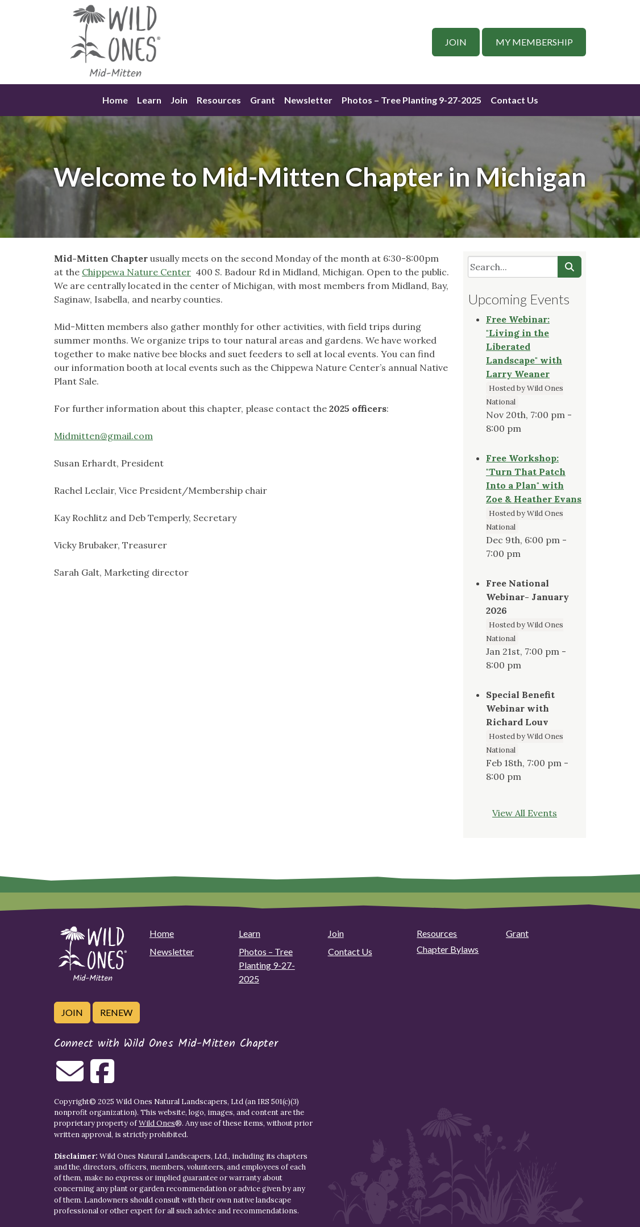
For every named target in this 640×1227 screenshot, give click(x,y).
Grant (262, 99)
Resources (219, 99)
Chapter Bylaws (448, 949)
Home (115, 99)
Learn (149, 99)
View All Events (524, 813)
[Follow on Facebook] (102, 1078)
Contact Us (514, 99)
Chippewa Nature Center (136, 272)
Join (456, 41)
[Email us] (70, 1078)
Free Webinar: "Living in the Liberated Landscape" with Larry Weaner (524, 346)
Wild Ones (157, 1123)
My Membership (534, 41)
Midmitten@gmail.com (103, 435)
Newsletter (308, 99)
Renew (116, 1012)
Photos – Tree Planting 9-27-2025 (411, 99)
